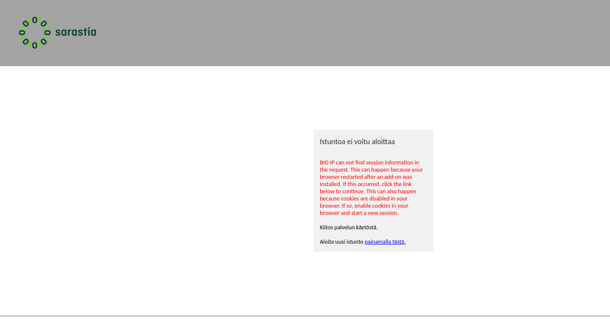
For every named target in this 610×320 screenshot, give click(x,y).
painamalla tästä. (385, 241)
